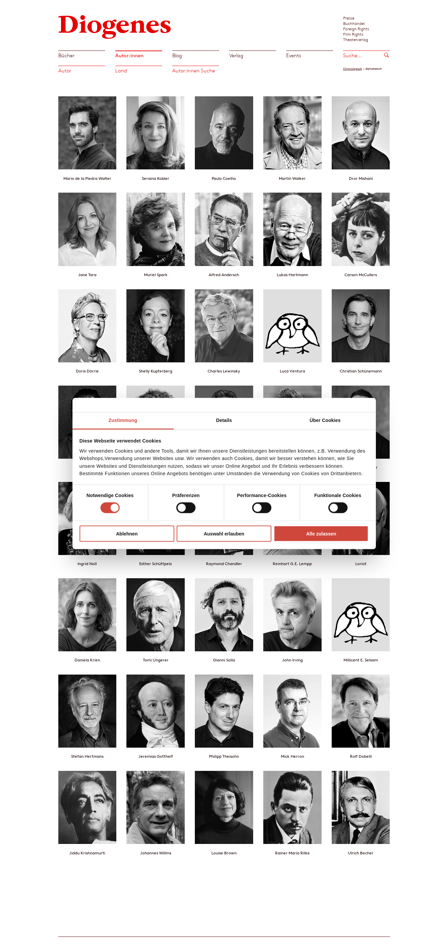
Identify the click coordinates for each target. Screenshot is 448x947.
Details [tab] (224, 420)
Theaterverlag (355, 39)
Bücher (66, 55)
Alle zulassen (321, 533)
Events (293, 55)
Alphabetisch (373, 68)
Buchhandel (354, 23)
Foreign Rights (356, 28)
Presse (348, 18)
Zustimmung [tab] (123, 420)
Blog (177, 55)
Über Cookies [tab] (325, 420)
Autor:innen (129, 55)
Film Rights (353, 34)
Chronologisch (352, 68)
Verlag (236, 55)
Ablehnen (127, 533)
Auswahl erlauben (224, 533)
